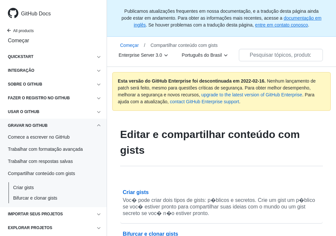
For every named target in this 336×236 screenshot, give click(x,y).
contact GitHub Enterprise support (204, 101)
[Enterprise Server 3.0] (144, 55)
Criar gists (23, 187)
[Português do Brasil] (205, 55)
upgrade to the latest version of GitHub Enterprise (251, 94)
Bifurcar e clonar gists (35, 198)
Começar (18, 40)
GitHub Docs (36, 13)
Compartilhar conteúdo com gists (184, 45)
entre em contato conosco (281, 25)
